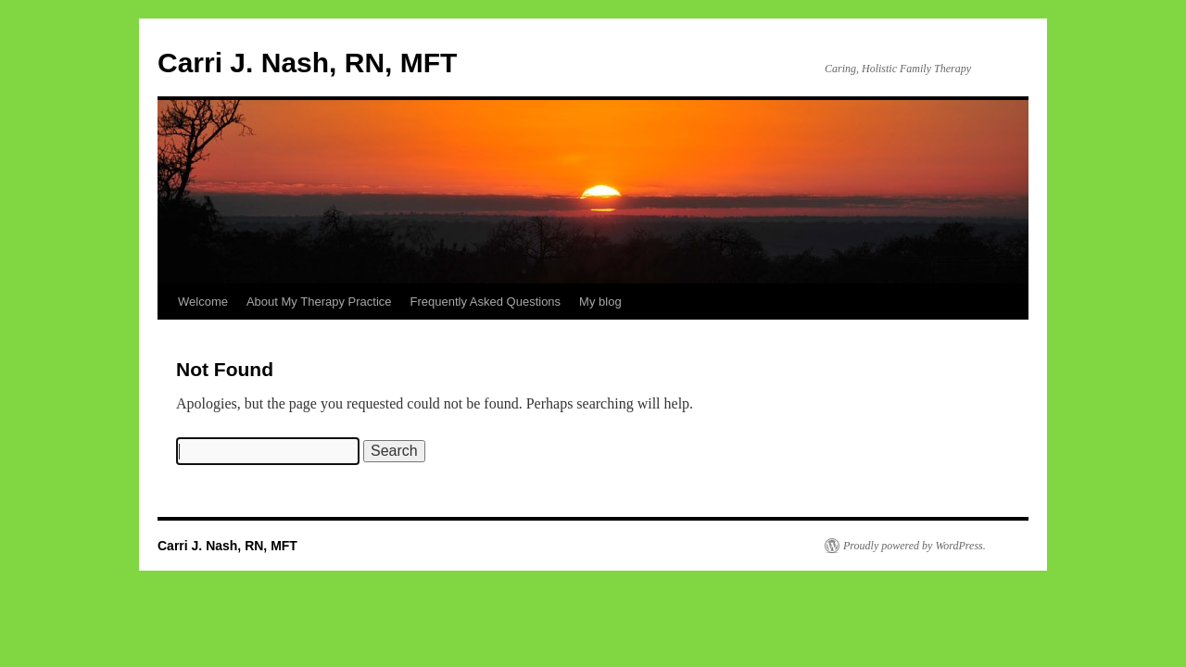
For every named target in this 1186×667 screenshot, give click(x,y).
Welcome (203, 301)
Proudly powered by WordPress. (914, 545)
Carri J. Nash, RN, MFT (307, 62)
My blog (600, 301)
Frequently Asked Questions (485, 301)
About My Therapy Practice (319, 301)
